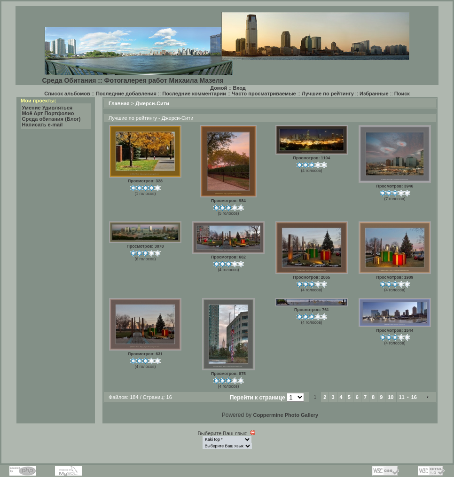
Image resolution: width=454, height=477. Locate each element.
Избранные (374, 93)
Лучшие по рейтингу (328, 93)
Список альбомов (67, 93)
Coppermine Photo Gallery (285, 415)
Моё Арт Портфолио (48, 113)
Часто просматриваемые (264, 93)
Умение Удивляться (47, 107)
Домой (218, 88)
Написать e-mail (42, 124)
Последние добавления (126, 93)
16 (414, 397)
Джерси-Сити (152, 103)
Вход (239, 88)
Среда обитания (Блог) (51, 119)
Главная (119, 103)
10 (390, 397)
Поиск (402, 93)
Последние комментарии (194, 93)
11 (402, 397)
